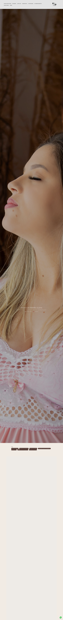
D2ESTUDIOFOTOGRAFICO (23, 449)
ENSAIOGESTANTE (33, 448)
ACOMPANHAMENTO (38, 3)
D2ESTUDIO (14, 449)
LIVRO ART (19, 3)
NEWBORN (14, 3)
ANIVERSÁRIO (30, 3)
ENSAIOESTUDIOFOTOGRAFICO (44, 448)
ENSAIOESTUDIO (15, 448)
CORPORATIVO (24, 3)
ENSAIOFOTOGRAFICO (24, 448)
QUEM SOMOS (6, 5)
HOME (11, 5)
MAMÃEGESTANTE (32, 449)
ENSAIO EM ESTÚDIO (7, 3)
